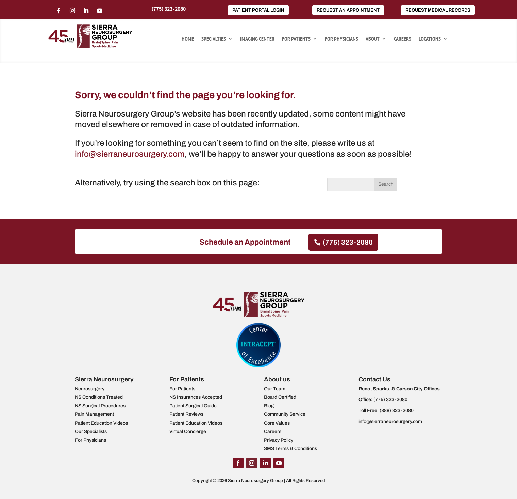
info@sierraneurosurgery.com (130, 153)
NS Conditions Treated (99, 397)
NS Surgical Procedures (100, 405)
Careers (402, 39)
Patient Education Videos (101, 423)
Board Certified (280, 397)
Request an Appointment (348, 10)
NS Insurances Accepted (195, 397)
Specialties (213, 39)
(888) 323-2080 (397, 410)
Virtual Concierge (187, 431)
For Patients (296, 39)
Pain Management (94, 414)
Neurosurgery (89, 388)
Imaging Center (257, 39)
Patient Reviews (186, 414)
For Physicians (341, 39)
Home (188, 39)
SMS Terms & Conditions (290, 448)
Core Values (277, 423)
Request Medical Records (437, 10)
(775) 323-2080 (169, 9)
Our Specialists (91, 431)
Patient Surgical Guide (193, 405)
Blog (269, 405)
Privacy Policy (278, 440)
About (373, 39)
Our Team (274, 388)
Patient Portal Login (258, 10)
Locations (430, 39)
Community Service (284, 414)
